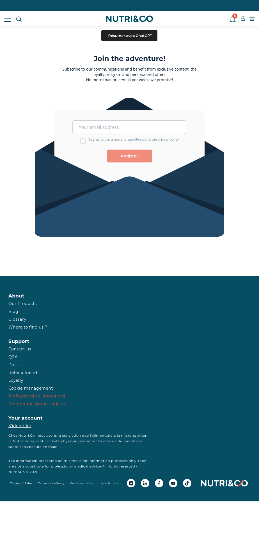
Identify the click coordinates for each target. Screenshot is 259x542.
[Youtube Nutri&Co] (173, 483)
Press (14, 364)
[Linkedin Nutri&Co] (145, 483)
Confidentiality (81, 483)
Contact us (19, 349)
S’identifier (19, 425)
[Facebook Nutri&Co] (159, 483)
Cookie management (30, 388)
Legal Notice (108, 483)
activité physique (62, 441)
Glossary (17, 319)
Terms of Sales (21, 483)
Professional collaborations (36, 396)
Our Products (22, 303)
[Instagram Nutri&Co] (131, 483)
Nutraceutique (26, 441)
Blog (13, 311)
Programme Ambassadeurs (37, 403)
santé (13, 447)
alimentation (103, 435)
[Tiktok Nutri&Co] (187, 483)
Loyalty (15, 380)
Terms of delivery (51, 483)
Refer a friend (22, 372)
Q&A (13, 356)
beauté (35, 447)
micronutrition (134, 435)
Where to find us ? (27, 327)
